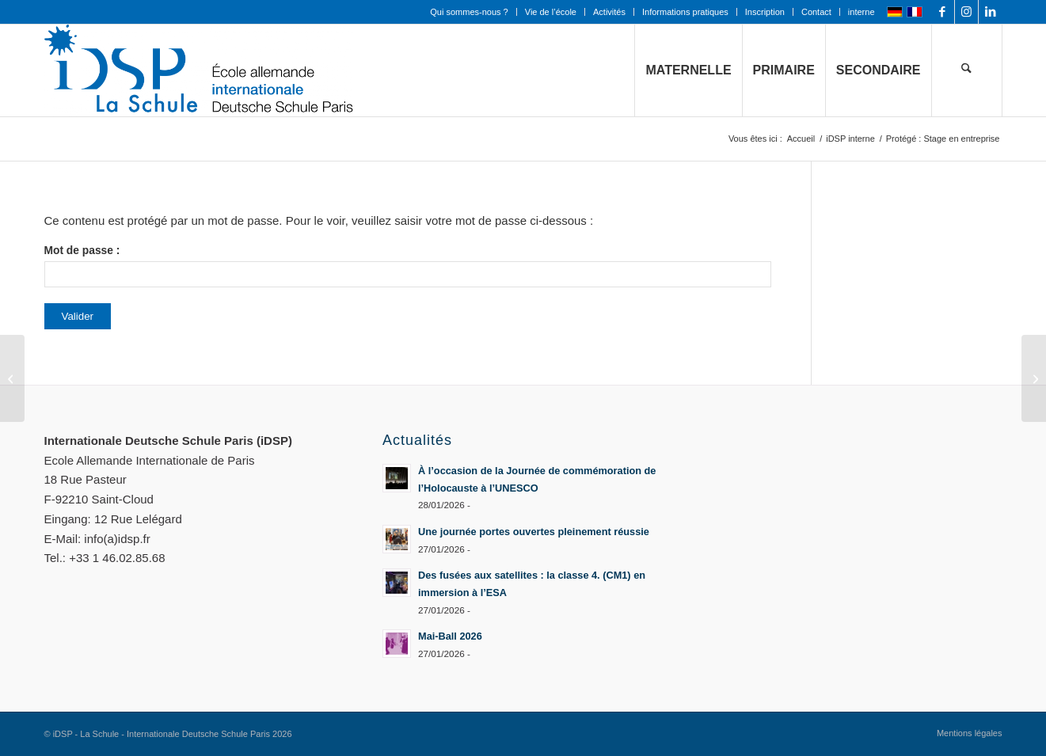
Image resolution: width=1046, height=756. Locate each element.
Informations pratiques (685, 12)
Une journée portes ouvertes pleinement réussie (533, 532)
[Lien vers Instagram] (966, 12)
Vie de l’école (550, 12)
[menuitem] (469, 12)
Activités (609, 12)
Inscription (765, 12)
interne (861, 12)
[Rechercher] (966, 70)
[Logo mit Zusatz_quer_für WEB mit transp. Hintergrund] (198, 70)
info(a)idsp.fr (117, 538)
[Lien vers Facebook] (942, 12)
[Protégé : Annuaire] (1033, 378)
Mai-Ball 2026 (450, 636)
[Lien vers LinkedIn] (990, 12)
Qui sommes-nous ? (469, 12)
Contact (816, 12)
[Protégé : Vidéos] (12, 378)
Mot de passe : (407, 266)
